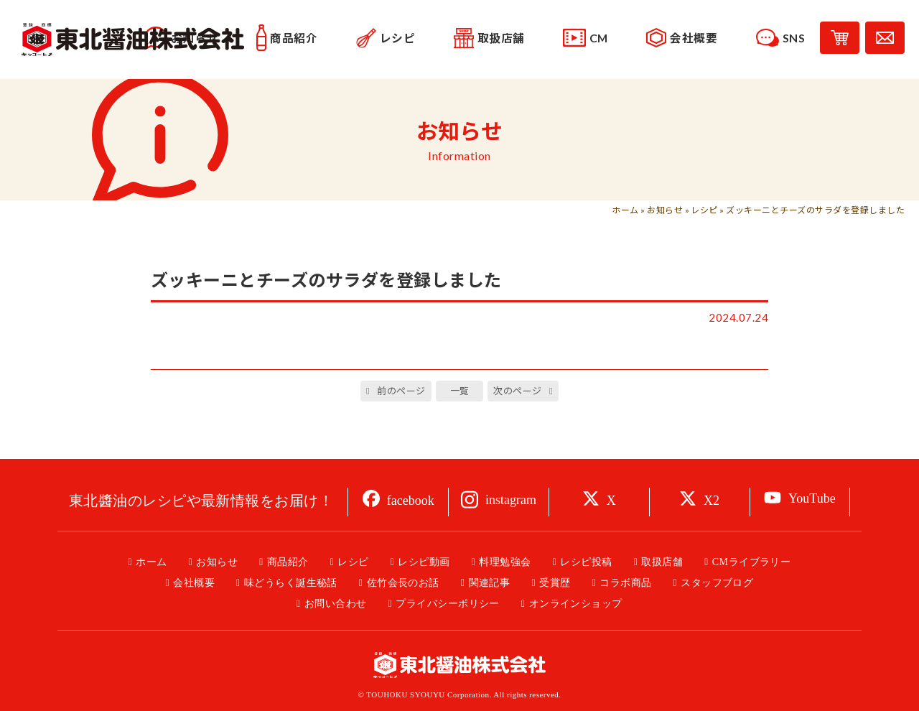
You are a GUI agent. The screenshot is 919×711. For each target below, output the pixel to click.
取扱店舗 (662, 562)
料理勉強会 (505, 562)
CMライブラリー (751, 562)
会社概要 (194, 582)
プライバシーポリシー (448, 603)
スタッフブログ (717, 582)
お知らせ (665, 210)
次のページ (517, 390)
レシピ (704, 210)
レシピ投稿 (586, 562)
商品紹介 (288, 562)
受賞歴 (554, 582)
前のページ (401, 390)
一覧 (460, 390)
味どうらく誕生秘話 (290, 582)
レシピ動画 (423, 562)
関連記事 (489, 582)
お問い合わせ (335, 603)
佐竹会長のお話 (403, 582)
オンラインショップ (575, 603)
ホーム (625, 210)
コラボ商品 (625, 582)
